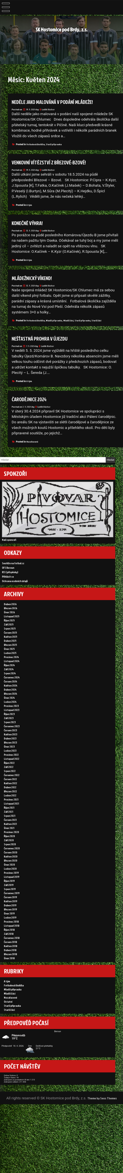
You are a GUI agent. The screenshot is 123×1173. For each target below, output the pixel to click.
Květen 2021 (10, 853)
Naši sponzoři (9, 542)
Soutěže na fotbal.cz (13, 568)
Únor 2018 (9, 1000)
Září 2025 (9, 635)
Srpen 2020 (10, 876)
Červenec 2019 (11, 929)
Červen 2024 (10, 697)
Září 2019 (8, 920)
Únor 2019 (9, 951)
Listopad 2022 (11, 782)
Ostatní (8, 1049)
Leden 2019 (10, 956)
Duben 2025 (10, 653)
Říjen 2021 (9, 835)
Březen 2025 (10, 657)
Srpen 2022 (10, 795)
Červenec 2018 (12, 978)
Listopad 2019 (11, 911)
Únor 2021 (9, 858)
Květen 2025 (10, 648)
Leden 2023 (10, 773)
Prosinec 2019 (11, 907)
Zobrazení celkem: (19, 1146)
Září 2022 (8, 791)
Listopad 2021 (11, 831)
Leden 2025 (10, 666)
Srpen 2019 (10, 925)
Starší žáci (96, 320)
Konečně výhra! (31, 222)
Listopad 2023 (11, 729)
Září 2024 (9, 684)
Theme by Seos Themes (102, 1166)
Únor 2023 (9, 769)
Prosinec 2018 (11, 960)
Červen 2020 (10, 885)
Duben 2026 (10, 613)
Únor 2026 (9, 622)
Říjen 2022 (9, 786)
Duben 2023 (10, 760)
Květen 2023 (10, 755)
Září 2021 (8, 840)
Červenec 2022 (11, 800)
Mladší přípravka (54, 320)
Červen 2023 (10, 751)
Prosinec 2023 (11, 724)
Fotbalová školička (35, 144)
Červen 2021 (10, 849)
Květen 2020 (10, 889)
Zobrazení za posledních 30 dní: (30, 1141)
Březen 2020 (10, 893)
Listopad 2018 (11, 965)
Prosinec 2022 (11, 778)
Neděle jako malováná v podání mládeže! (62, 101)
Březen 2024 (10, 711)
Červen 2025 (10, 644)
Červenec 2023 (11, 746)
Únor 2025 (9, 662)
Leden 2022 (10, 822)
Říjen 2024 (9, 679)
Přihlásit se (8, 582)
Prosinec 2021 (11, 827)
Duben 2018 (10, 992)
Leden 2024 (10, 720)
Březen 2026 (10, 617)
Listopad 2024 (11, 675)
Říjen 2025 (9, 630)
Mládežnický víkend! (37, 277)
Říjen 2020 (9, 867)
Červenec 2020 (12, 880)
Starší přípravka (54, 144)
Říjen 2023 (9, 733)
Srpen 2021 (9, 844)
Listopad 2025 (11, 626)
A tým (29, 205)
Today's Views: (16, 1137)
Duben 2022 (10, 813)
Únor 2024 (9, 715)
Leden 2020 (10, 902)
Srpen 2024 (10, 688)
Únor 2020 (9, 898)
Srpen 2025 (10, 639)
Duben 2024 (10, 706)
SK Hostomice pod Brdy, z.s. (61, 30)
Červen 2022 (10, 804)
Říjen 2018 (9, 969)
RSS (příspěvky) (10, 577)
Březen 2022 (10, 818)
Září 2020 (9, 871)
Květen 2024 (10, 702)
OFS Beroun (8, 573)
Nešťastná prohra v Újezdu (46, 338)
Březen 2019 (10, 947)
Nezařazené (32, 441)
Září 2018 (9, 974)
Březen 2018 (10, 996)
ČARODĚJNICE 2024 (33, 399)
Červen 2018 (10, 983)
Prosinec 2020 (11, 862)
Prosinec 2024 (11, 671)
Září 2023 (8, 737)
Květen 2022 (10, 809)
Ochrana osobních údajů (15, 586)
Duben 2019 (10, 942)
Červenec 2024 (12, 693)
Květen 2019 (10, 938)
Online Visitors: (17, 1132)
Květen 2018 (10, 987)
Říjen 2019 (9, 916)
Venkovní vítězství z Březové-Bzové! (57, 162)
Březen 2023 (10, 764)
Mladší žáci (68, 320)
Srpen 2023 (10, 742)
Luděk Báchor (48, 109)
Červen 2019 (10, 934)
